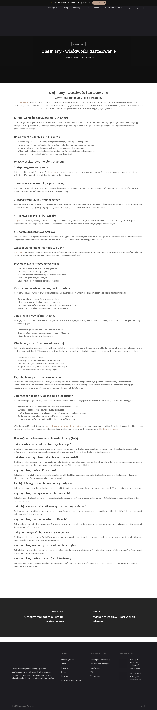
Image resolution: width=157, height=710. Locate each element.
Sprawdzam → (99, 3)
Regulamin (95, 667)
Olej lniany (18, 220)
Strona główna (53, 7)
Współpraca (95, 676)
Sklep (66, 7)
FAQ (91, 672)
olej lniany (51, 172)
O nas (87, 7)
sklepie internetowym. (108, 429)
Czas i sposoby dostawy (100, 659)
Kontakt (97, 7)
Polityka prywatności (99, 663)
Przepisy (76, 7)
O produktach (78, 44)
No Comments (87, 57)
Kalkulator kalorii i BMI (113, 7)
